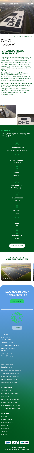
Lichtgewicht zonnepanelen (10, 393)
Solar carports (5, 396)
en (14, 328)
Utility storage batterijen (9, 379)
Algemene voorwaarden (12, 449)
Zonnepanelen (6, 390)
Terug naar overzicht (23, 36)
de (17, 328)
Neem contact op (17, 245)
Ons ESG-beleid (6, 419)
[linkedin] (7, 355)
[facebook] (11, 355)
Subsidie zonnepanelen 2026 (10, 408)
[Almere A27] (16, 272)
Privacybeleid (25, 449)
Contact (17, 301)
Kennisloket (5, 428)
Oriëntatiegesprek (7, 422)
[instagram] (3, 355)
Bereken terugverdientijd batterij (11, 370)
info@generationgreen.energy (11, 345)
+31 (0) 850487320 (7, 342)
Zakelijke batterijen (7, 364)
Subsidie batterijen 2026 (9, 382)
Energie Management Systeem (11, 405)
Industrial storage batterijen (10, 376)
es (20, 328)
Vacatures (4, 431)
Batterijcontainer (6, 367)
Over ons (4, 416)
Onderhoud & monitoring (9, 402)
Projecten (4, 425)
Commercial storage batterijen (11, 373)
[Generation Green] (17, 317)
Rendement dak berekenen (10, 399)
